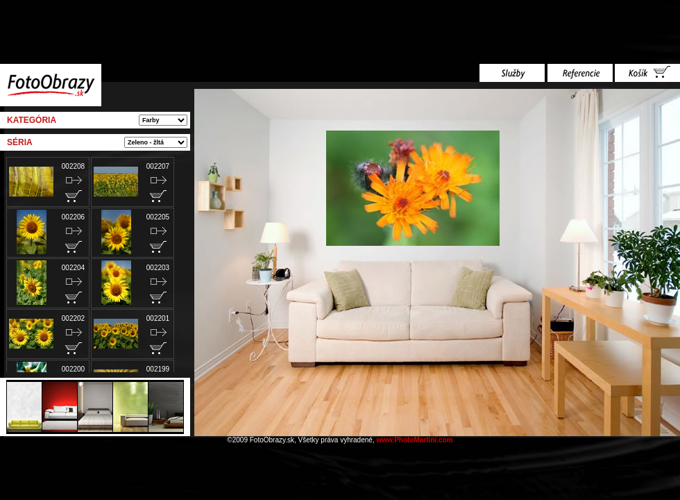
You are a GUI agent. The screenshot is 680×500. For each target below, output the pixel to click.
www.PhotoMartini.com (414, 440)
